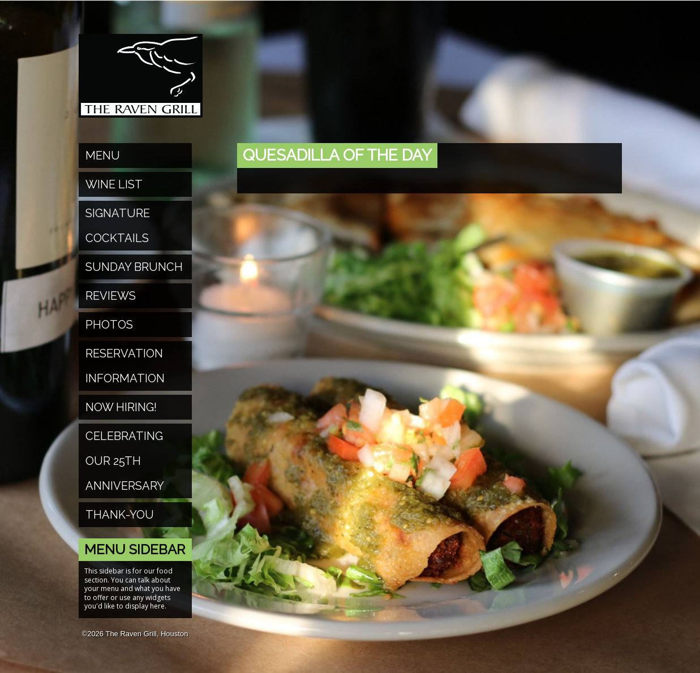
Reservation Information (125, 366)
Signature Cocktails (117, 225)
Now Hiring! (121, 407)
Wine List (114, 184)
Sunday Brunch (134, 267)
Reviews (110, 296)
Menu (102, 155)
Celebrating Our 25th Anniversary (124, 461)
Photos (109, 324)
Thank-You (119, 514)
